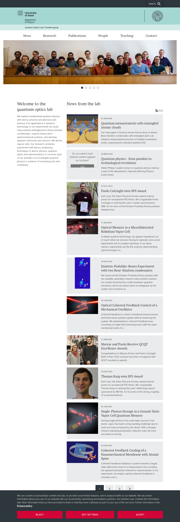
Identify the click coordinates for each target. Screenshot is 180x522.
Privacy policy (24, 505)
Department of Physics (30, 21)
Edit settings (90, 514)
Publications (77, 36)
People (103, 36)
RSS (159, 110)
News (27, 36)
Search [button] (154, 3)
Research (49, 36)
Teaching (126, 36)
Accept (140, 514)
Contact (151, 36)
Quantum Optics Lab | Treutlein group (41, 27)
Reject (40, 514)
